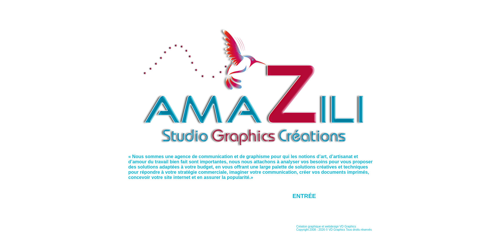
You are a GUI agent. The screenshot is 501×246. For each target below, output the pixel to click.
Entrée (304, 196)
